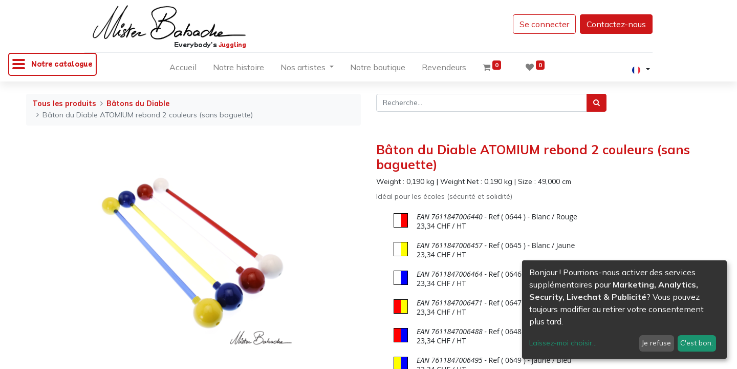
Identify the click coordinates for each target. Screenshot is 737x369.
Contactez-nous (616, 24)
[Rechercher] (596, 103)
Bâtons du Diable (137, 103)
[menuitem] (183, 69)
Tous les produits (64, 103)
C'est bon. (696, 342)
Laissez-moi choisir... (563, 342)
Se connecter (544, 24)
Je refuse (656, 342)
